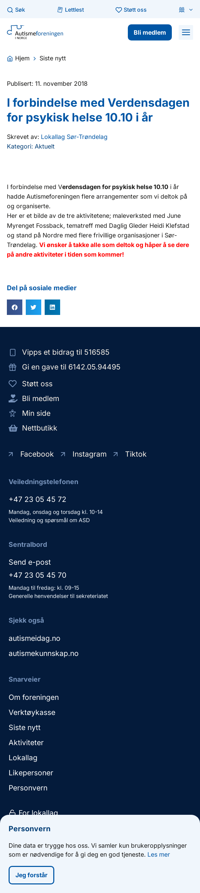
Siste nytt (25, 727)
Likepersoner (31, 772)
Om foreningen (34, 697)
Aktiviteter (26, 742)
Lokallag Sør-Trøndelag (74, 136)
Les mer (158, 855)
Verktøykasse (32, 712)
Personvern (28, 788)
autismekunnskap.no (44, 653)
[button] (186, 32)
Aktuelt (45, 146)
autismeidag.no (34, 638)
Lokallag (23, 757)
